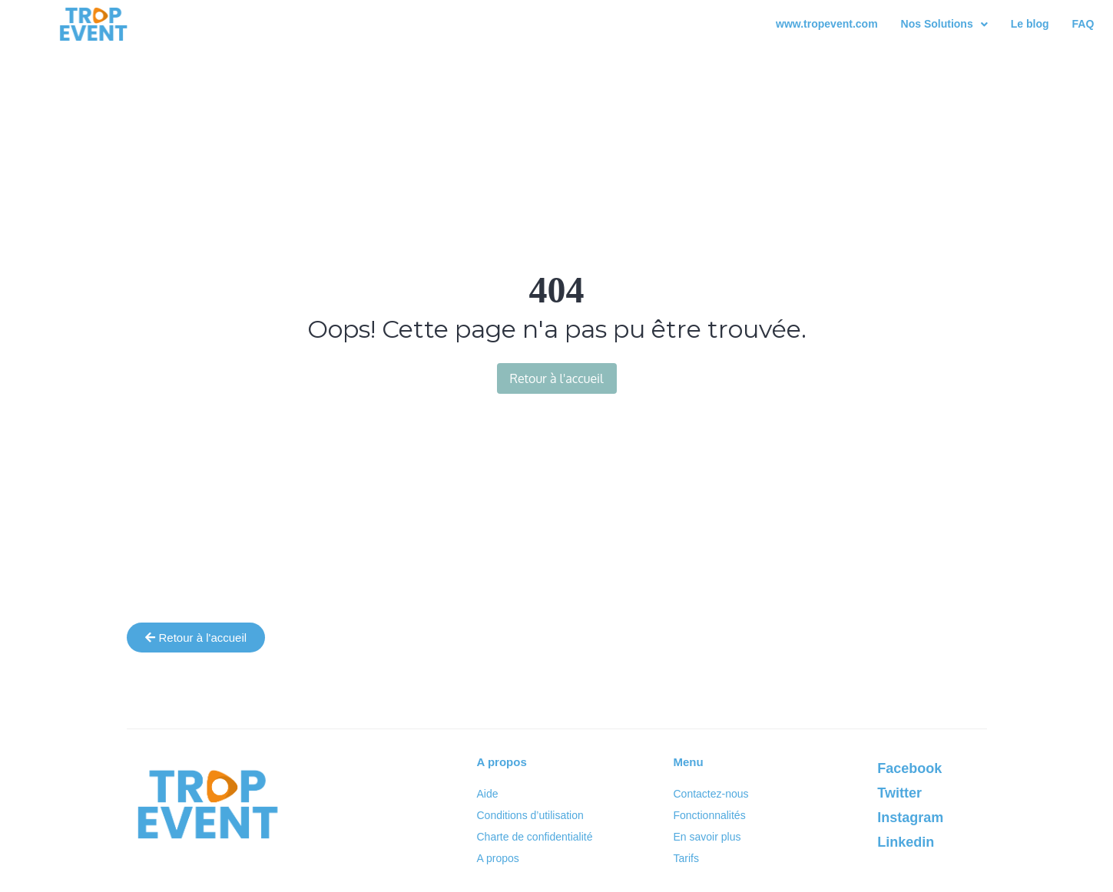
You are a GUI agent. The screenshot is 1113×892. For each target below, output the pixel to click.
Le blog (1030, 24)
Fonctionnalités (709, 815)
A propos (498, 858)
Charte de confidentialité (535, 837)
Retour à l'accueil (557, 378)
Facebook (909, 768)
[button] (944, 24)
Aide (488, 794)
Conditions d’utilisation (530, 815)
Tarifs (685, 858)
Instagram (910, 817)
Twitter (899, 793)
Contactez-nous (710, 794)
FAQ (1083, 24)
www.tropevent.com (827, 24)
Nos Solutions (944, 24)
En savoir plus (706, 837)
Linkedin (905, 842)
